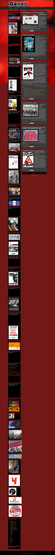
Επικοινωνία (41, 7)
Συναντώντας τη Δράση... (25, 7)
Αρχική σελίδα (11, 7)
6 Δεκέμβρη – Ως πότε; (26, 62)
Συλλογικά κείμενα (32, 7)
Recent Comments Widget (11, 94)
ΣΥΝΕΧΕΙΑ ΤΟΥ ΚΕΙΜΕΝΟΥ (25, 121)
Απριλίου (11, 538)
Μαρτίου (11, 539)
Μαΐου (11, 537)
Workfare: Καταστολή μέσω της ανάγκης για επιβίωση (33, 150)
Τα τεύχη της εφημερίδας (17, 7)
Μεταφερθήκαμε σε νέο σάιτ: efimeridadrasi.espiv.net (33, 12)
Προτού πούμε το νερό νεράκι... (28, 35)
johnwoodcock (30, 553)
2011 (10, 543)
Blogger (35, 553)
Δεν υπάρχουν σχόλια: (25, 30)
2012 (10, 542)
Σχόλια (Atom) (35, 175)
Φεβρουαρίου (11, 540)
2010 (10, 544)
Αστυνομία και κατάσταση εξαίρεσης (29, 103)
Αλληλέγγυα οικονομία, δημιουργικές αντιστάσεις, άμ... (14, 527)
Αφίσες (37, 7)
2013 (10, 520)
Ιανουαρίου (11, 541)
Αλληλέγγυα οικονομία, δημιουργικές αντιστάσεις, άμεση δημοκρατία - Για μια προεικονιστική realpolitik (33, 128)
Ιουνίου (11, 536)
